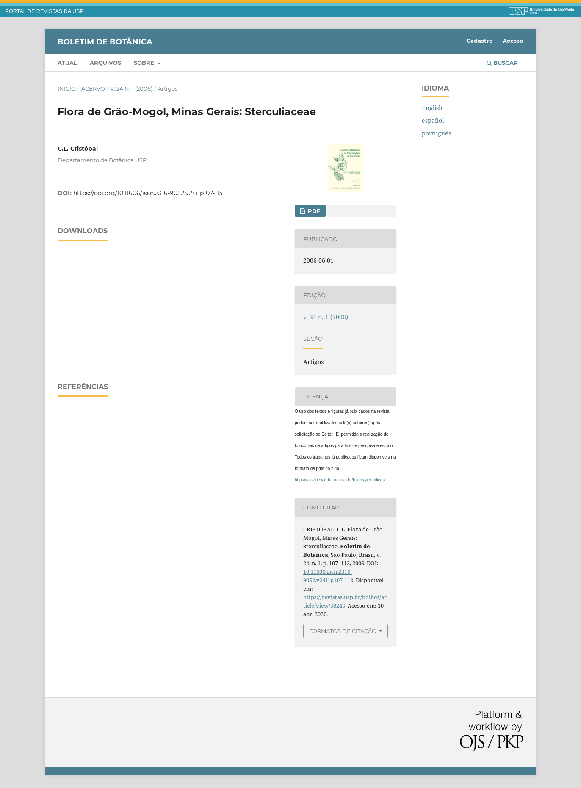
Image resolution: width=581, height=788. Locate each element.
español (433, 120)
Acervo (93, 88)
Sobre (145, 62)
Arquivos (105, 62)
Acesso (513, 40)
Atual (67, 62)
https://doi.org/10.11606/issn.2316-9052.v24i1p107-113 (147, 193)
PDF (313, 210)
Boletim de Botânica (105, 41)
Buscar (502, 62)
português (436, 133)
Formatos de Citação (342, 631)
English (432, 108)
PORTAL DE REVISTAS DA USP (44, 11)
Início (67, 88)
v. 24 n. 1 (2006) (131, 88)
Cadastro (479, 40)
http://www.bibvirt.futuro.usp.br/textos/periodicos (340, 480)
